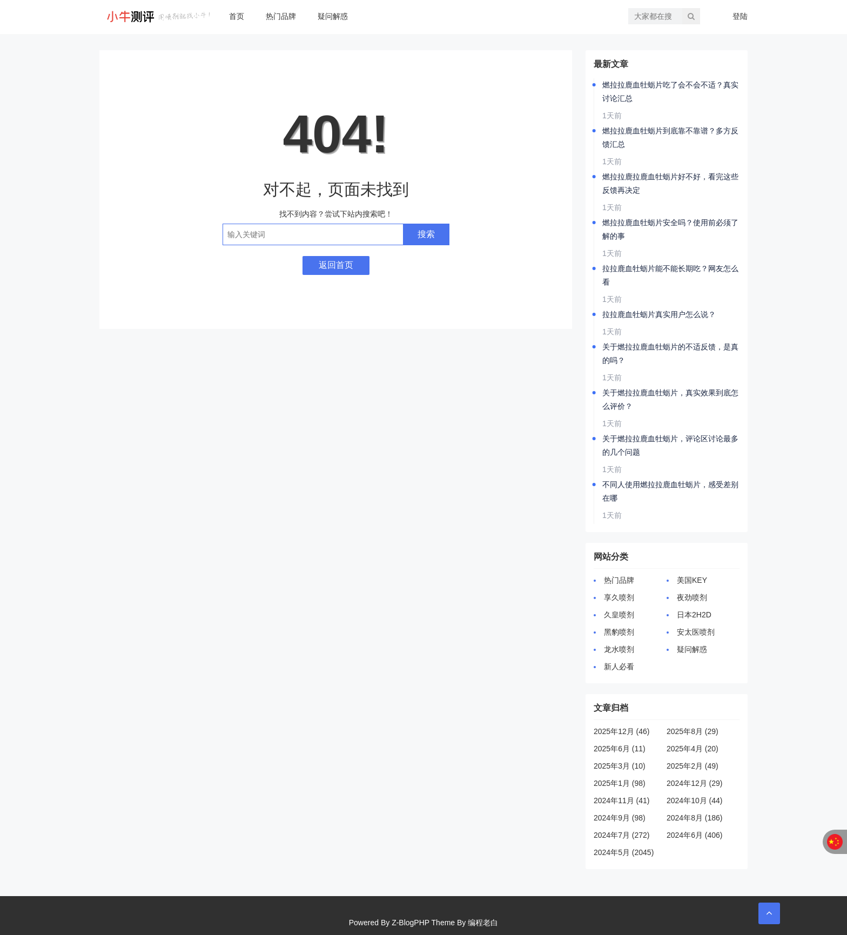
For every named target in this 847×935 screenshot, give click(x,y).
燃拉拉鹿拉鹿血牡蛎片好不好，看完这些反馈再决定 (670, 183)
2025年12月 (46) (622, 731)
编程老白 (483, 922)
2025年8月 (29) (692, 731)
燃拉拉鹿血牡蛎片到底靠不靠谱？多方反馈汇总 (670, 137)
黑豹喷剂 (619, 632)
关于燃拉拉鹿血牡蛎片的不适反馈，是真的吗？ (670, 353)
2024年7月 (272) (622, 835)
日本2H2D (694, 614)
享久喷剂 (619, 597)
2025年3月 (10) (620, 766)
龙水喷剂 (619, 649)
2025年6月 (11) (620, 748)
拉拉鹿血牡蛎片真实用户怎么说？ (659, 314)
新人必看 (619, 666)
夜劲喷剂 (692, 597)
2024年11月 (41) (622, 800)
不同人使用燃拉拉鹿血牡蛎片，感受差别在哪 (670, 491)
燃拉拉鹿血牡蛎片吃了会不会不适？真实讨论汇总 (670, 91)
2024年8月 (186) (695, 817)
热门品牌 (281, 16)
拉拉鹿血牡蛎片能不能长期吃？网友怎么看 (670, 275)
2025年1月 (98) (620, 783)
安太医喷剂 (696, 632)
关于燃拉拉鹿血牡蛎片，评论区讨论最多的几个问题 (670, 445)
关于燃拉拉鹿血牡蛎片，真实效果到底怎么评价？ (670, 399)
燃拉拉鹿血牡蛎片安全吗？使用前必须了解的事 (670, 229)
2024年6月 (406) (695, 835)
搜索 (426, 234)
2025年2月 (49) (692, 766)
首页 (236, 16)
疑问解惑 (333, 16)
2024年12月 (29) (695, 783)
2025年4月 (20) (692, 748)
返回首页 (336, 265)
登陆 (740, 16)
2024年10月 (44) (695, 800)
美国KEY (692, 580)
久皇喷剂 (619, 614)
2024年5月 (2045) (624, 852)
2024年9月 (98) (620, 817)
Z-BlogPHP (410, 922)
